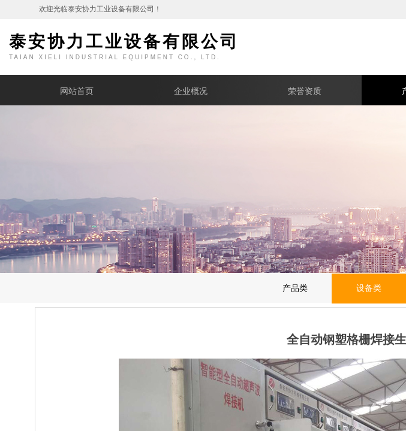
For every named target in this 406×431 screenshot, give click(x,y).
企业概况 (190, 91)
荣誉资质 (304, 91)
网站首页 (77, 91)
